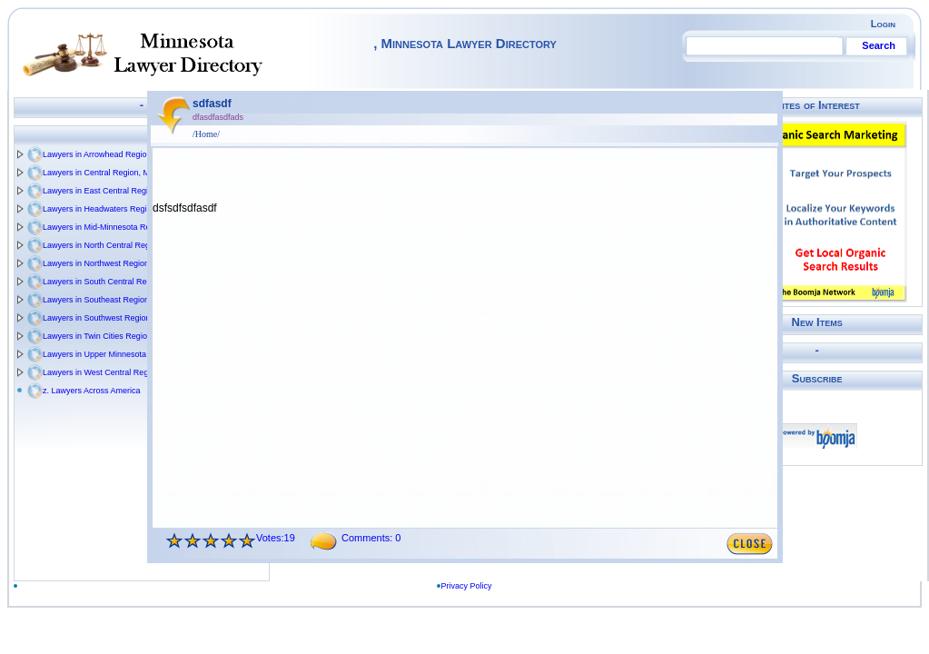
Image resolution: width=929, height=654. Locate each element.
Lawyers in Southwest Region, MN (105, 317)
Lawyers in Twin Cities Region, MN (106, 336)
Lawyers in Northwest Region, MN (104, 263)
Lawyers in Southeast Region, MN (104, 299)
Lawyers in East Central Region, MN (108, 190)
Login (883, 23)
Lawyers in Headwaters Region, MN (108, 208)
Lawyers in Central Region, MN (99, 172)
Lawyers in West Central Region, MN (109, 372)
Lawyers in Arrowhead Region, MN (106, 154)
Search (878, 45)
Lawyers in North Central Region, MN (110, 245)
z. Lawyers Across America (92, 390)
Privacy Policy (469, 585)
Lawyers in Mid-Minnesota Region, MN (113, 227)
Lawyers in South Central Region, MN (111, 281)
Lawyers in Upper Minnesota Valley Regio (118, 354)
